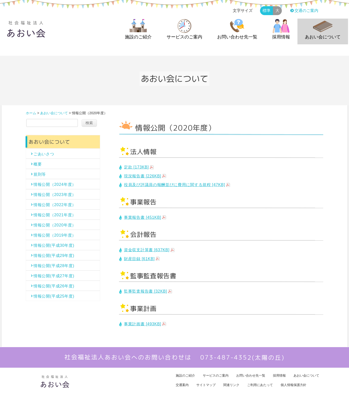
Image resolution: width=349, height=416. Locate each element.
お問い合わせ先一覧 (237, 36)
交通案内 (182, 385)
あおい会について (323, 36)
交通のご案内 (303, 10)
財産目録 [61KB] (139, 259)
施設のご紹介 (138, 36)
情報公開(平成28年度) (53, 266)
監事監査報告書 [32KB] (145, 291)
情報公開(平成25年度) (53, 296)
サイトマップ (206, 385)
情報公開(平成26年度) (53, 286)
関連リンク (231, 385)
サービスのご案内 (184, 36)
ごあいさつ (43, 154)
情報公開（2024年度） (54, 184)
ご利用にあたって (260, 385)
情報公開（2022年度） (54, 205)
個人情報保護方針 (293, 385)
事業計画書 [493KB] (142, 324)
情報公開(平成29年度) (53, 255)
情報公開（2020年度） (54, 225)
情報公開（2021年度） (54, 215)
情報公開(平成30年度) (53, 245)
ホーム (31, 113)
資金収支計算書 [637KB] (147, 250)
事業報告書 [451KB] (142, 217)
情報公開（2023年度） (54, 195)
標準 (266, 10)
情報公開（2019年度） (54, 235)
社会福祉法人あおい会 (170, 408)
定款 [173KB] (136, 167)
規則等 (39, 174)
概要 (39, 164)
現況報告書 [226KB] (142, 176)
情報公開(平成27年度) (53, 276)
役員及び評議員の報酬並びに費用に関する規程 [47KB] (174, 185)
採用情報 (281, 36)
